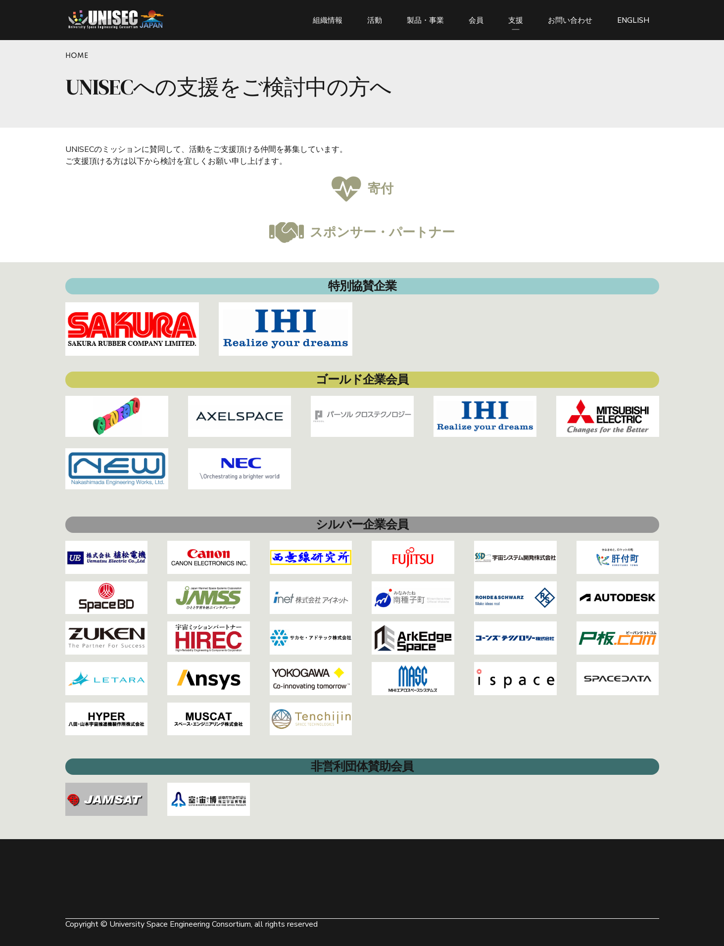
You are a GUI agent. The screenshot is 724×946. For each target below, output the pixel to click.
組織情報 (327, 20)
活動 (374, 20)
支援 (515, 20)
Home (76, 55)
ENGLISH (633, 20)
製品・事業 (425, 20)
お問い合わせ (570, 20)
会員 (476, 20)
